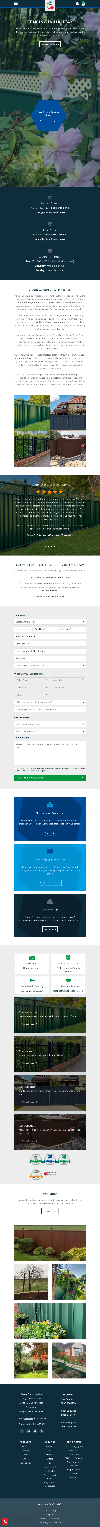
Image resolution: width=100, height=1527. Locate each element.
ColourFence (23, 680)
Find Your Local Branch (74, 1464)
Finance (50, 1455)
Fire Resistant (50, 1471)
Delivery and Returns (50, 1477)
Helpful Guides (74, 1469)
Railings (25, 1451)
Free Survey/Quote (74, 1446)
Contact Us (74, 1478)
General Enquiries (68, 1423)
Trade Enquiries (68, 1411)
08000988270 (49, 590)
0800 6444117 (68, 1415)
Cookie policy (50, 1510)
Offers (50, 1459)
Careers (74, 1474)
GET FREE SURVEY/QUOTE (50, 778)
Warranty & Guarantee (50, 1523)
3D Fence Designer (74, 1458)
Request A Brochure (74, 1452)
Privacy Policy (50, 1514)
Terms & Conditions (50, 1519)
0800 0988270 (68, 1403)
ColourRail (57, 680)
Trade (50, 1463)
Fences (25, 1446)
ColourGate (22, 687)
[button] (50, 44)
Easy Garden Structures (50, 1484)
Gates (25, 1455)
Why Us (50, 1446)
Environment (50, 1467)
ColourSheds (59, 687)
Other (19, 695)
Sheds (25, 1459)
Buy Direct (25, 1463)
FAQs (49, 1451)
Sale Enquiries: (68, 1399)
